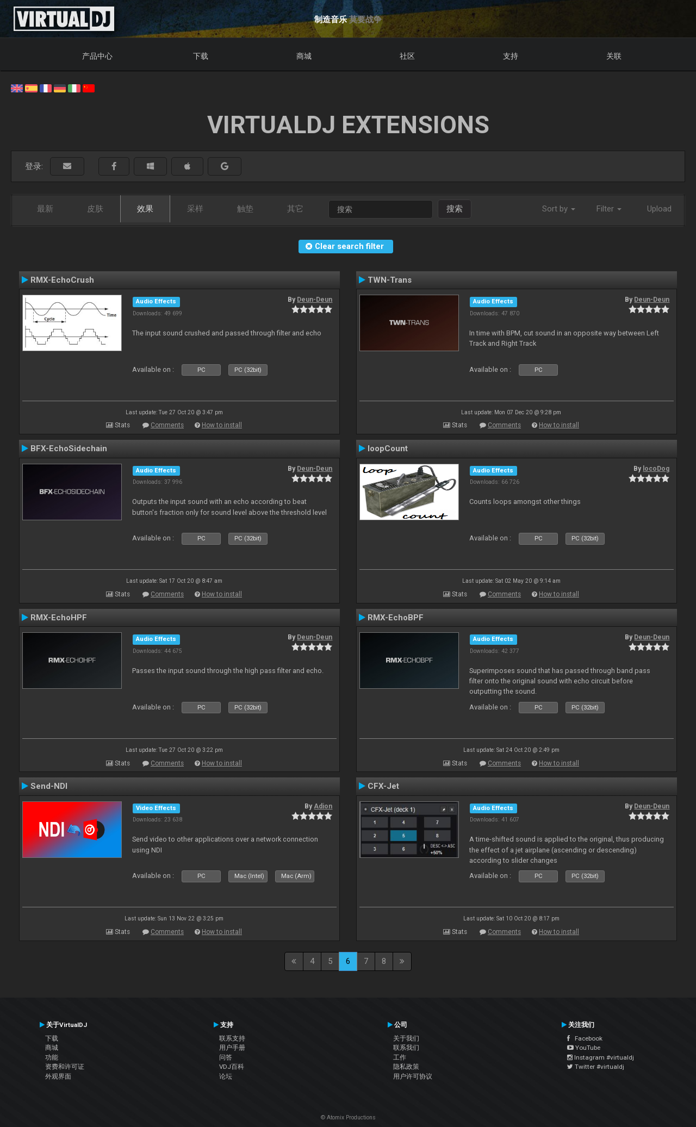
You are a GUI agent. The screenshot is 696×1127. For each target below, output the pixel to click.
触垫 (245, 209)
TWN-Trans (390, 280)
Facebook (584, 1038)
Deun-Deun (314, 299)
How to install (222, 425)
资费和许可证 (64, 1066)
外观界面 (58, 1076)
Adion (323, 806)
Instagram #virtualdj (600, 1057)
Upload (659, 209)
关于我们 (406, 1038)
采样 (195, 209)
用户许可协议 (412, 1076)
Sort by (558, 209)
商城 (304, 56)
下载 (200, 56)
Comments (167, 425)
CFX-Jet (383, 786)
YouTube (583, 1047)
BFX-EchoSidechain (68, 448)
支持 (510, 56)
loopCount (388, 448)
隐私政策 (406, 1066)
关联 (614, 56)
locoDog (656, 468)
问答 (225, 1057)
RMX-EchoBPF (396, 617)
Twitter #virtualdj (595, 1066)
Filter (609, 209)
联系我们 (406, 1047)
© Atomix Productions (348, 1117)
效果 (145, 209)
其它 (295, 209)
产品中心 (97, 56)
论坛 (225, 1076)
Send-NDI (48, 786)
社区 (407, 56)
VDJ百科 (231, 1066)
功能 (51, 1057)
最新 (45, 209)
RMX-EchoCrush (62, 280)
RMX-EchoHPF (58, 617)
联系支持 (232, 1038)
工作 (399, 1057)
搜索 (454, 209)
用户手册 (232, 1047)
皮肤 (95, 209)
